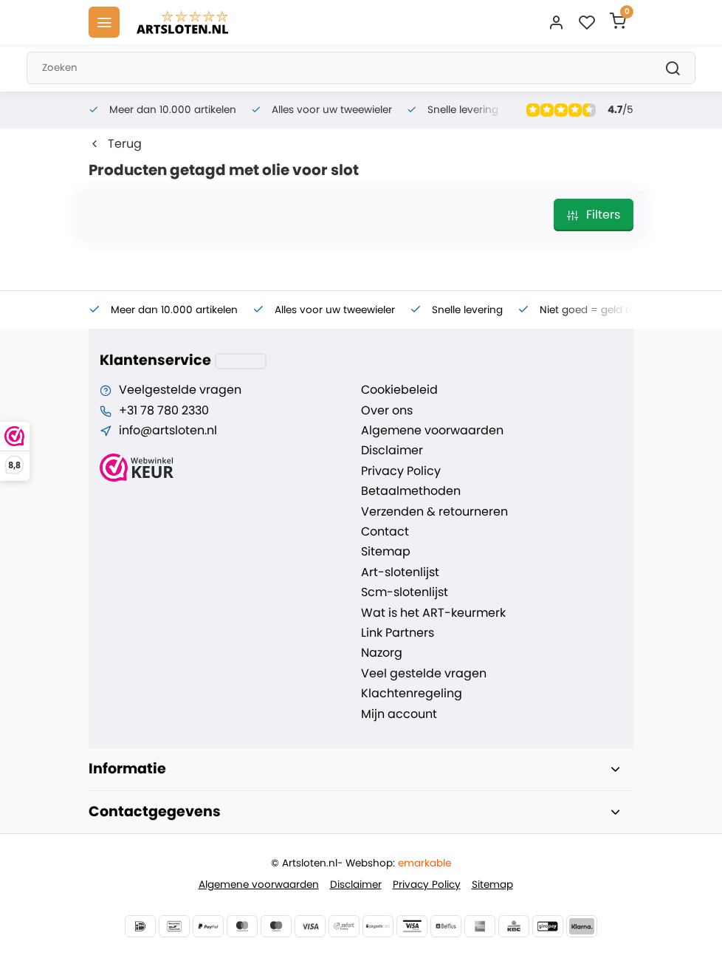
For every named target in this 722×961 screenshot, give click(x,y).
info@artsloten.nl (168, 431)
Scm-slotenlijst (404, 592)
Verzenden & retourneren (434, 512)
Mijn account (399, 714)
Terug (115, 144)
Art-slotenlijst (400, 572)
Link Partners (397, 633)
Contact (385, 532)
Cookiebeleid (399, 390)
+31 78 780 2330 (164, 411)
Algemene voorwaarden (432, 431)
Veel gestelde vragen (424, 674)
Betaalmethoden (411, 491)
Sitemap (385, 552)
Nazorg (381, 653)
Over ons (387, 411)
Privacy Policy (401, 471)
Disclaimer (392, 450)
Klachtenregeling (411, 693)
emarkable (424, 863)
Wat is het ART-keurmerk (433, 613)
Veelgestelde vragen (180, 390)
